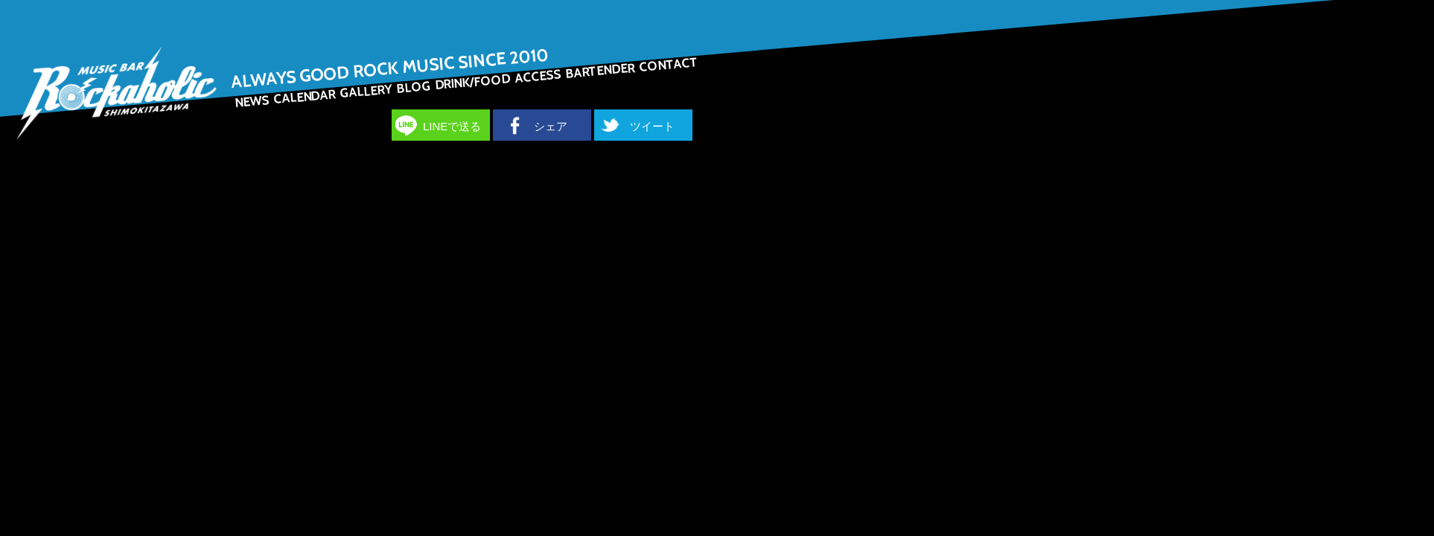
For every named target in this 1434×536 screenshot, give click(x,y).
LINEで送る (452, 126)
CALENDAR (304, 96)
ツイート (652, 126)
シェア (550, 126)
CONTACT (668, 64)
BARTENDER (599, 70)
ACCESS (538, 76)
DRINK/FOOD (472, 81)
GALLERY (366, 90)
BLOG (413, 87)
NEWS (252, 101)
